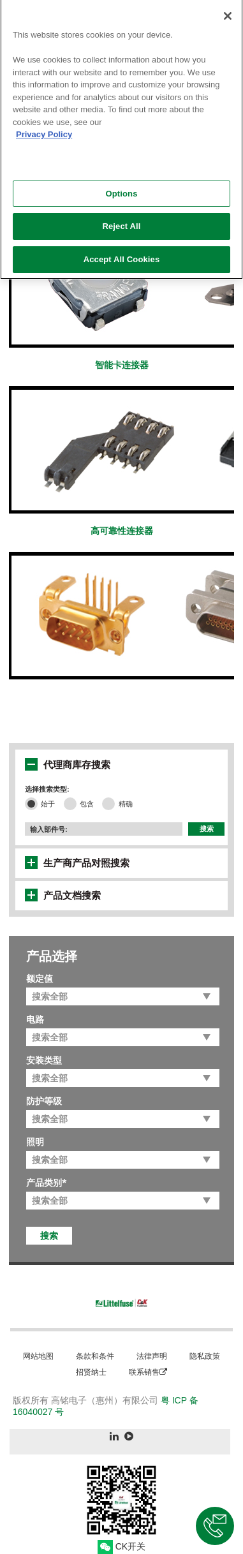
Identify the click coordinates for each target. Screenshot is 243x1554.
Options (121, 188)
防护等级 (44, 1101)
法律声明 (151, 1355)
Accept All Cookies (122, 255)
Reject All (121, 221)
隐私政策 (204, 1355)
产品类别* (46, 1183)
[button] (31, 764)
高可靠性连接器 (122, 531)
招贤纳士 (91, 1371)
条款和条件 (95, 1355)
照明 (35, 1142)
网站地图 (38, 1355)
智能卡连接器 (122, 365)
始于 (48, 804)
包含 (87, 804)
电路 (35, 1019)
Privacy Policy (44, 130)
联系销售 (148, 1371)
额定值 (39, 978)
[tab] (125, 764)
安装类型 (44, 1060)
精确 (126, 804)
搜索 (207, 829)
